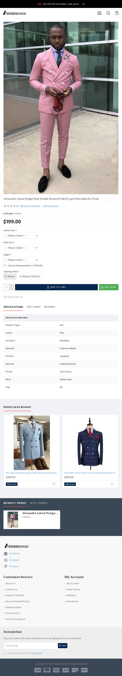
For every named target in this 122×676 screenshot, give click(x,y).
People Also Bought (17, 407)
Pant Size (8, 242)
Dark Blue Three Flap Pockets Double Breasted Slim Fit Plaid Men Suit (91, 473)
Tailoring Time (10, 271)
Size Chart (34, 307)
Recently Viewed (14, 503)
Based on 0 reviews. (30, 206)
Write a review (50, 206)
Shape (6, 254)
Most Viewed (39, 503)
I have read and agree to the (22, 653)
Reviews (49, 307)
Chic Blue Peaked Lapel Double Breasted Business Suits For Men (32, 473)
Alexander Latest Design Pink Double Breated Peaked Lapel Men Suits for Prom (40, 513)
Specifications (13, 307)
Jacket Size (9, 230)
